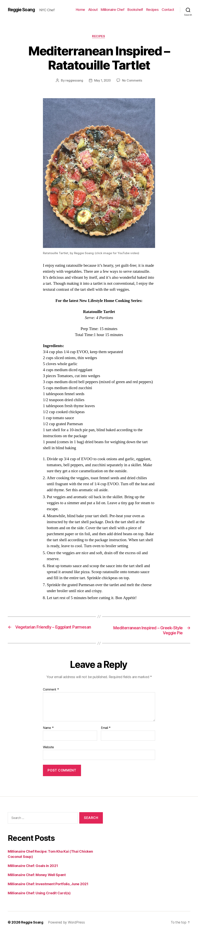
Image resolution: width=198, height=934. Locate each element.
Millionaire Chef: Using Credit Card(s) (39, 894)
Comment (51, 690)
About (93, 10)
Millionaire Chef (112, 10)
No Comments (133, 81)
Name (48, 728)
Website (48, 748)
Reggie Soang (22, 9)
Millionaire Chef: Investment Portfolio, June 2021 (48, 885)
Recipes (152, 10)
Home (80, 10)
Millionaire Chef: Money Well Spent (37, 876)
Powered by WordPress (67, 923)
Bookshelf (135, 10)
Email (106, 728)
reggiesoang (74, 81)
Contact (168, 10)
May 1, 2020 (102, 81)
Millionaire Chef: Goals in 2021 (33, 866)
